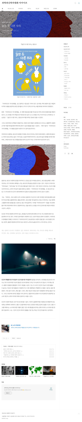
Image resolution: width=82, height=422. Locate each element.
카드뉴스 (66, 99)
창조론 (68, 127)
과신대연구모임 (71, 121)
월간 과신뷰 (66, 73)
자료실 (65, 93)
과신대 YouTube (67, 97)
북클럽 (65, 86)
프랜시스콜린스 (67, 131)
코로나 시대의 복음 (7, 349)
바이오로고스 (66, 137)
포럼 (65, 67)
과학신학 (65, 121)
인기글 (69, 107)
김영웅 (65, 129)
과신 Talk (66, 90)
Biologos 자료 (67, 81)
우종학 (65, 135)
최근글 (65, 107)
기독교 (76, 123)
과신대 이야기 (67, 49)
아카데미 (20, 8)
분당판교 (76, 133)
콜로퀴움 (66, 65)
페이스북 (65, 153)
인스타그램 (68, 153)
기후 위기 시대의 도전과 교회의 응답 (11, 353)
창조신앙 (77, 121)
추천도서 (66, 95)
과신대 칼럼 (66, 75)
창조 (77, 119)
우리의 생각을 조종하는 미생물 (10, 357)
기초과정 (66, 58)
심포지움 (66, 69)
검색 (75, 3)
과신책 (65, 83)
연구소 (29, 8)
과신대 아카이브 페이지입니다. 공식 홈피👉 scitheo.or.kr (17, 390)
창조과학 (73, 119)
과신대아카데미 (67, 133)
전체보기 (66, 44)
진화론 (65, 125)
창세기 (65, 123)
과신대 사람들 (67, 53)
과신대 (65, 127)
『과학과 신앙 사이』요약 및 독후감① (12, 351)
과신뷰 (37, 8)
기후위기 (73, 127)
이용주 (72, 123)
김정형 (72, 133)
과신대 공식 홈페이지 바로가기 (8, 413)
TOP (79, 414)
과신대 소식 (66, 51)
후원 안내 (46, 8)
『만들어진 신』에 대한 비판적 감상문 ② (12, 355)
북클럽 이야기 (67, 88)
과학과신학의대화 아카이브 (14, 3)
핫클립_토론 (70, 125)
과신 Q (65, 79)
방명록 (55, 8)
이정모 (68, 123)
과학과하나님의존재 (75, 131)
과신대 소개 (11, 8)
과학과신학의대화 (74, 135)
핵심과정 (66, 60)
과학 (65, 119)
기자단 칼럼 (10, 346)
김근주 (68, 135)
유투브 (72, 153)
